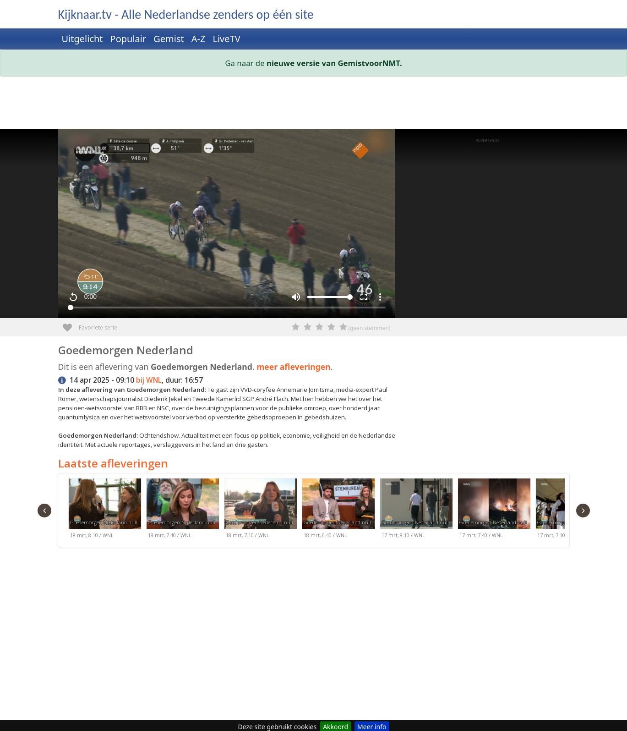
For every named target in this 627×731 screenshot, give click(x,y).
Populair (128, 39)
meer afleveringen (293, 366)
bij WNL (149, 380)
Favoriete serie (71, 324)
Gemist (168, 39)
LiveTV (226, 39)
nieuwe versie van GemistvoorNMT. (334, 63)
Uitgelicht (82, 39)
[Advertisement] (313, 104)
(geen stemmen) (369, 328)
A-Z (198, 39)
